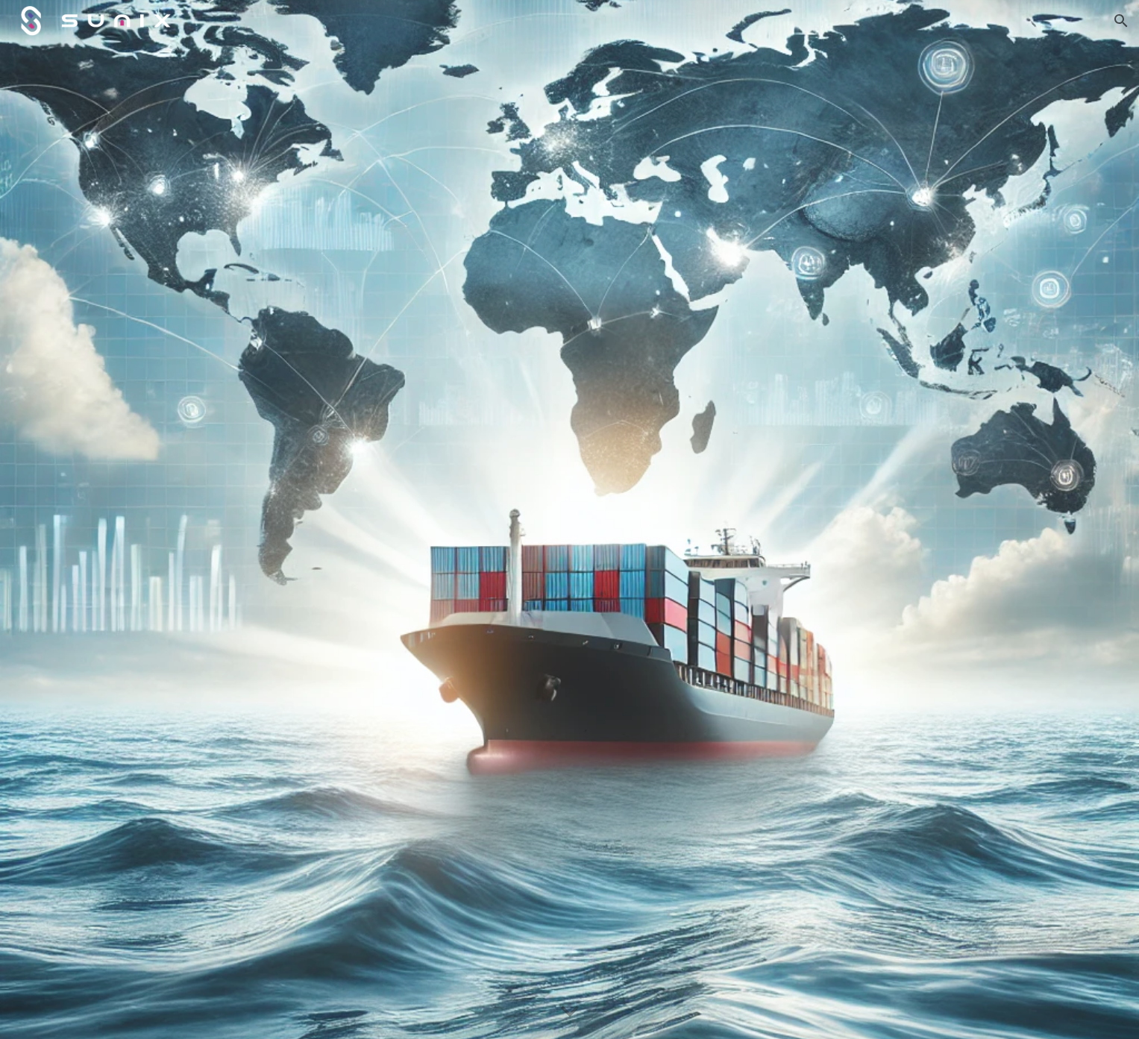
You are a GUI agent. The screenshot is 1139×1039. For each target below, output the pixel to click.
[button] (1121, 21)
